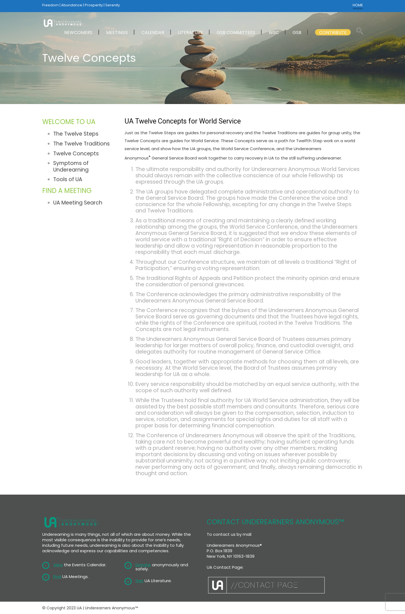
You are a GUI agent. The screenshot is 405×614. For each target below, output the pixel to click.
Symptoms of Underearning (71, 166)
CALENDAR (152, 32)
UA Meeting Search (77, 202)
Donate (143, 565)
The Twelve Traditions (81, 143)
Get (139, 581)
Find (57, 576)
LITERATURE (190, 32)
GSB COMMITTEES (236, 32)
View (58, 565)
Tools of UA (67, 179)
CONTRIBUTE (333, 32)
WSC (274, 32)
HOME (358, 5)
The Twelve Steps (75, 134)
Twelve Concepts (76, 153)
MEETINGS (117, 32)
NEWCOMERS (78, 32)
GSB (297, 32)
